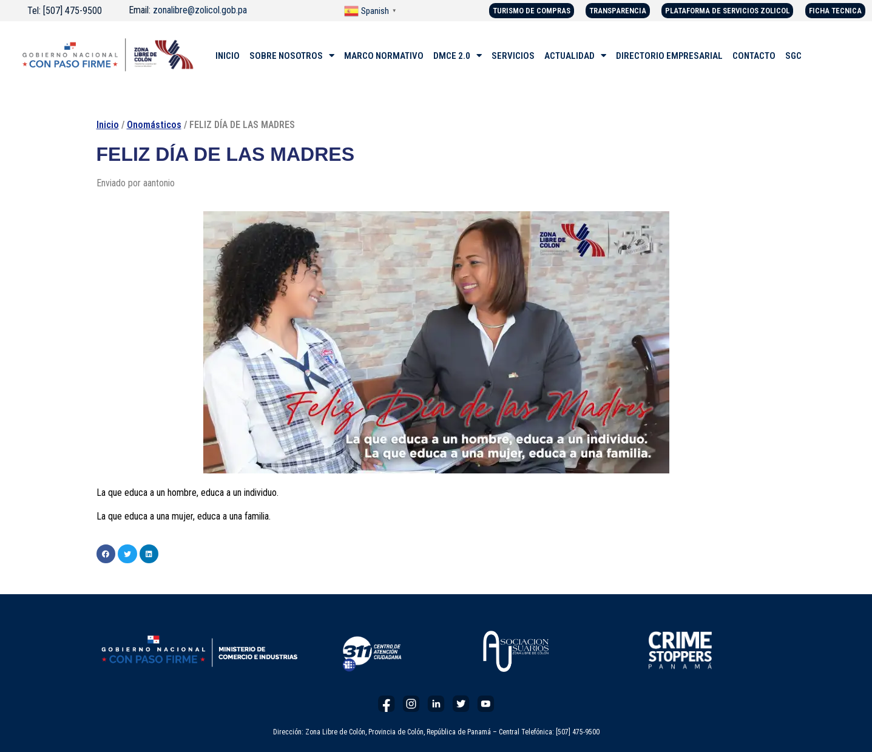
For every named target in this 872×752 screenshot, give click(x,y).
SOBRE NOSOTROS (291, 56)
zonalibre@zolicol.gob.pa (200, 10)
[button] (106, 554)
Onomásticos (154, 124)
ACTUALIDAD (575, 56)
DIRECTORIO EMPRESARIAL (669, 55)
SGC (793, 55)
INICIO (227, 55)
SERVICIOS (513, 55)
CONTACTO (754, 55)
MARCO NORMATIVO (384, 55)
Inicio (107, 124)
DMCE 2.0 (457, 56)
